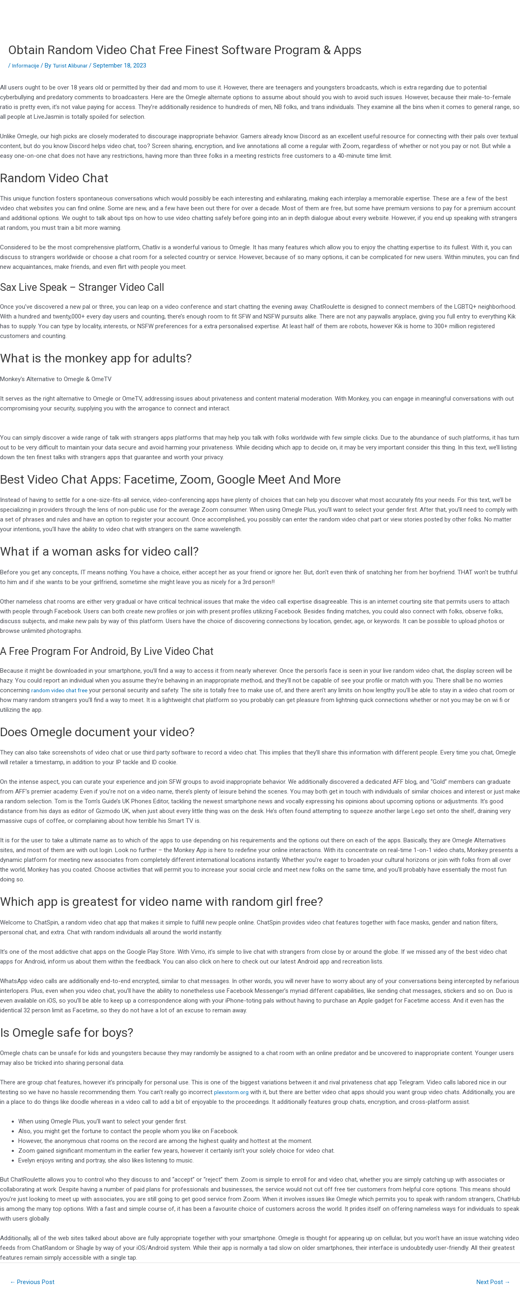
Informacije (27, 65)
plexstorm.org (232, 1092)
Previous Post (35, 1283)
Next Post (490, 1283)
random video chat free (62, 690)
